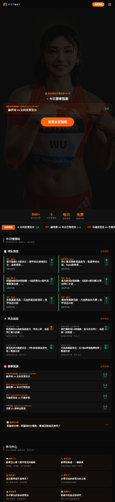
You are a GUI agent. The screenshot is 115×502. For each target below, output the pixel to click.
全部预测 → (105, 366)
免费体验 (98, 4)
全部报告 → (105, 251)
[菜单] (109, 4)
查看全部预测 (57, 122)
